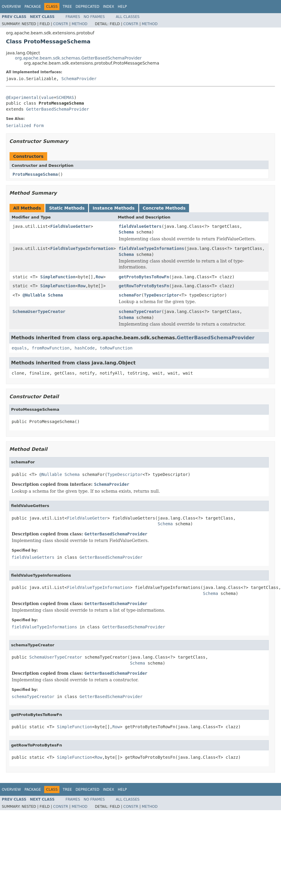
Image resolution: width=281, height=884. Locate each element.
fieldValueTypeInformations (151, 248)
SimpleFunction (58, 276)
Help (122, 6)
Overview (11, 6)
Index (108, 6)
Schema (126, 232)
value (47, 97)
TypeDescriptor (161, 295)
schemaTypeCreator (140, 311)
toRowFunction (116, 348)
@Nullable (34, 295)
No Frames (94, 17)
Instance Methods (113, 208)
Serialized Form (25, 125)
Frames (73, 17)
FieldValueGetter (70, 226)
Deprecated (87, 6)
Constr (60, 24)
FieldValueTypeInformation (81, 248)
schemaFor (130, 295)
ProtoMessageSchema (35, 174)
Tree (67, 6)
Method (79, 24)
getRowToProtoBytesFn (144, 285)
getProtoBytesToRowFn (144, 276)
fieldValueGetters (140, 226)
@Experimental (22, 97)
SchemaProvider (78, 78)
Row (99, 276)
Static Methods (67, 208)
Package (32, 6)
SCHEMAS (65, 97)
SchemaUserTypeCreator (39, 311)
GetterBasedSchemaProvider (57, 109)
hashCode (85, 348)
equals (19, 348)
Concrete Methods (164, 208)
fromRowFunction (50, 348)
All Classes (127, 17)
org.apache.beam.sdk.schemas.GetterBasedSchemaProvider (78, 58)
